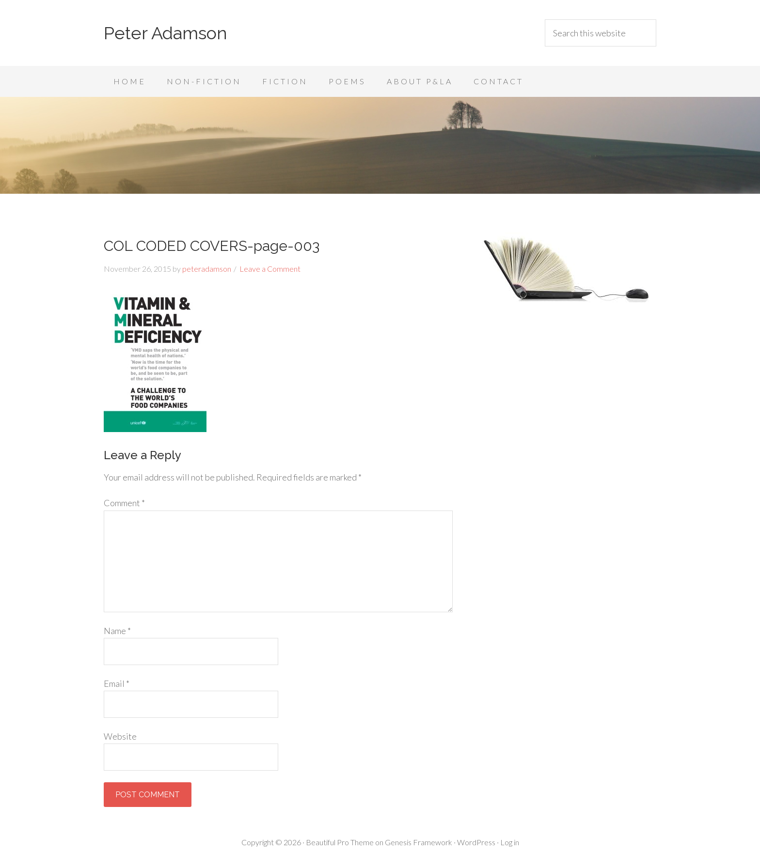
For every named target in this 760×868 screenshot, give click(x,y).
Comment (124, 502)
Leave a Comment (270, 268)
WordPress (476, 842)
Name (117, 630)
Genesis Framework (418, 842)
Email (116, 683)
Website (120, 736)
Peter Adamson (165, 33)
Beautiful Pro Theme (340, 842)
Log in (509, 842)
